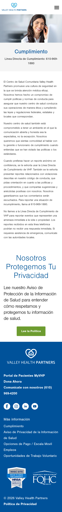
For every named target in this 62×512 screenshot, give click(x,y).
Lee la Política (31, 331)
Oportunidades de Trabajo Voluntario (30, 456)
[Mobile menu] (56, 7)
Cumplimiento (14, 426)
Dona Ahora (13, 381)
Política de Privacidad (20, 504)
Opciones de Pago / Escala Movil (28, 444)
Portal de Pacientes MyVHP (24, 375)
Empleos (10, 450)
